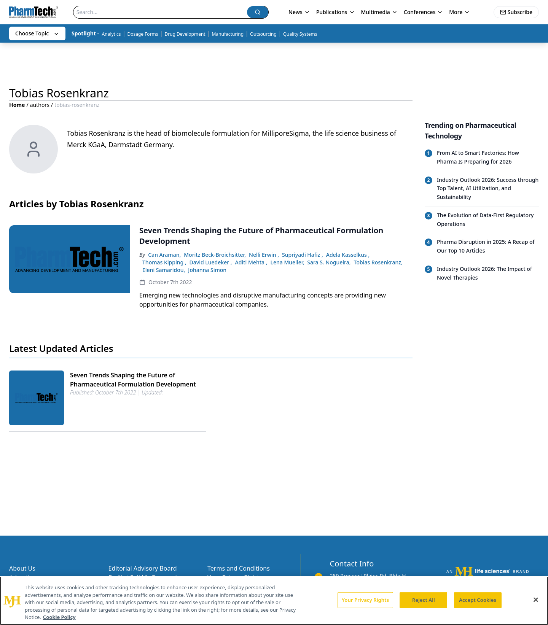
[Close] (535, 600)
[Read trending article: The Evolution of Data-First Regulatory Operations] (482, 219)
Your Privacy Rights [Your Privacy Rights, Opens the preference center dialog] (365, 599)
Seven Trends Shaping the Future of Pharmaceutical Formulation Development (133, 379)
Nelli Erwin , (264, 254)
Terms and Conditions (238, 568)
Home (17, 104)
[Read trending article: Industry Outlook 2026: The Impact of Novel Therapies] (482, 273)
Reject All (423, 599)
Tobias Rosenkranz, (378, 262)
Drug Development (184, 34)
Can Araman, (164, 254)
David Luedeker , (211, 262)
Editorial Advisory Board (142, 568)
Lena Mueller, (287, 262)
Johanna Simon (207, 270)
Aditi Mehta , (251, 262)
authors (39, 104)
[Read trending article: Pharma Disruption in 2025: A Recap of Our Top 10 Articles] (482, 246)
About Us (22, 568)
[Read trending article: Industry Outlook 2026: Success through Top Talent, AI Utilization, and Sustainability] (482, 188)
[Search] (160, 12)
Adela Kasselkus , (348, 254)
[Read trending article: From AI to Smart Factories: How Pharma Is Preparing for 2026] (482, 157)
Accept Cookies (477, 599)
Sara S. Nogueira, (328, 262)
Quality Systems (300, 34)
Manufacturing (228, 34)
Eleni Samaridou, (163, 270)
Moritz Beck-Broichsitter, (215, 254)
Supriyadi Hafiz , (302, 254)
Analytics (111, 34)
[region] (274, 600)
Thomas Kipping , (164, 262)
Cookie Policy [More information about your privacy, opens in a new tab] (59, 617)
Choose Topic (37, 33)
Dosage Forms (142, 34)
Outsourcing (263, 34)
